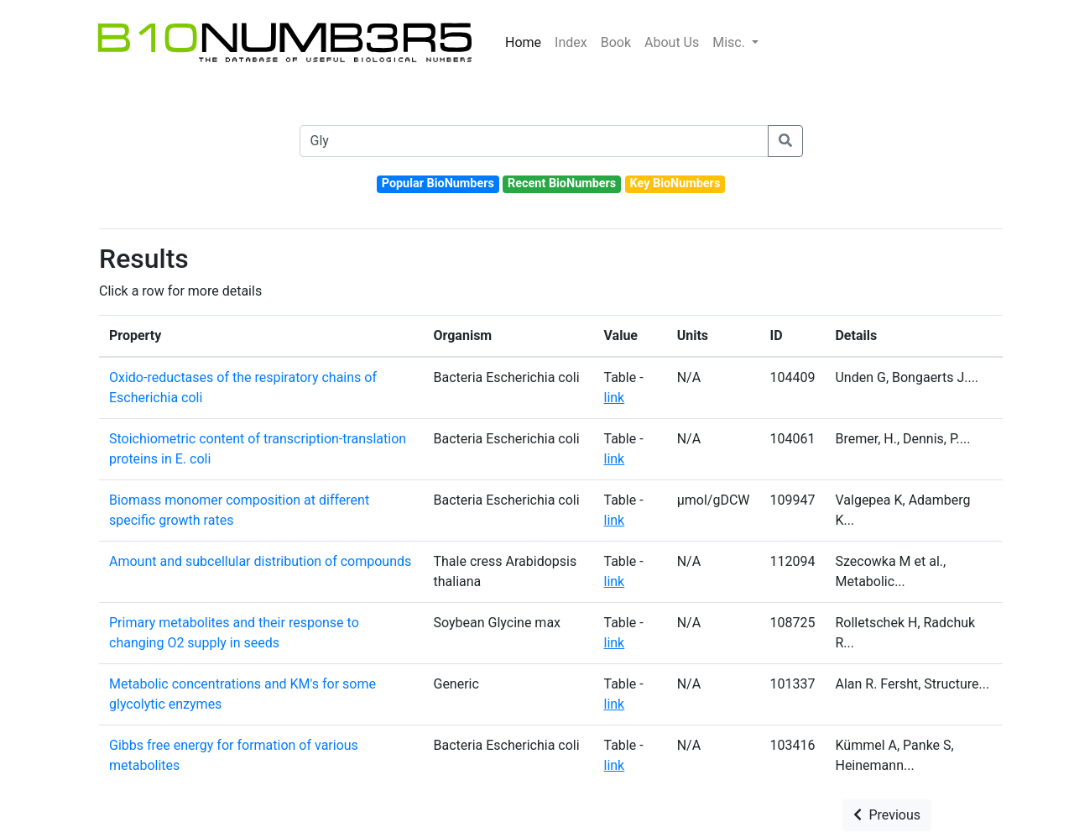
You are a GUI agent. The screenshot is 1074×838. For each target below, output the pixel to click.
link (614, 398)
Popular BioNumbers (438, 183)
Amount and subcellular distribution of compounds (260, 561)
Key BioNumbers (674, 183)
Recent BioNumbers (562, 183)
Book (616, 42)
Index (571, 42)
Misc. (730, 42)
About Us (671, 42)
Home (523, 42)
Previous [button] (886, 815)
